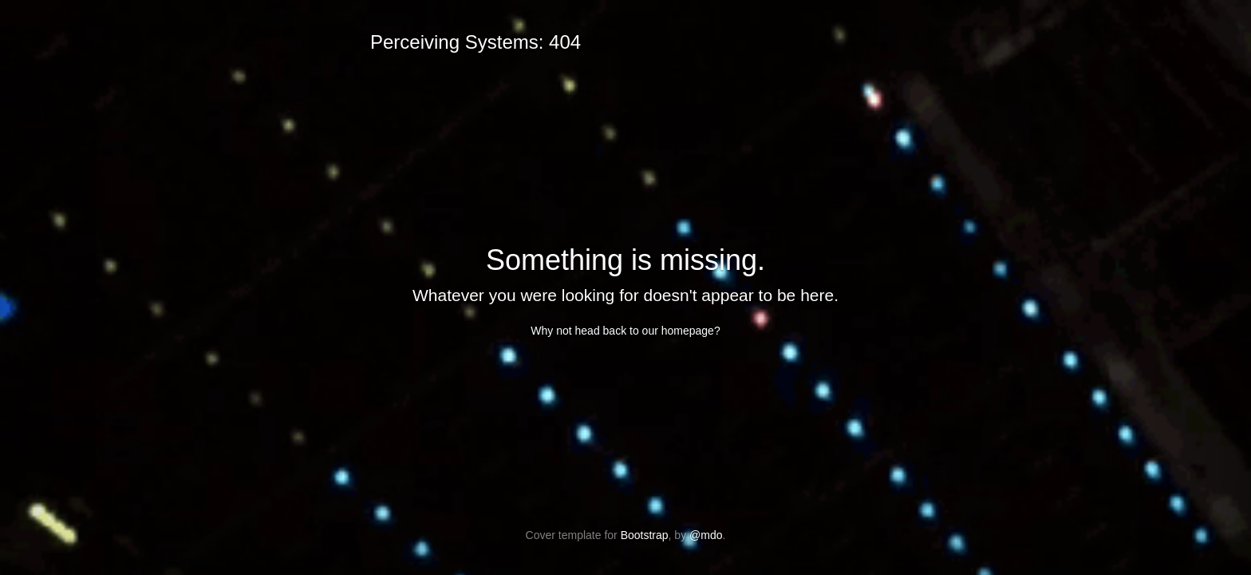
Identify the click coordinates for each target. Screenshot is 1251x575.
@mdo (705, 535)
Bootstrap (645, 535)
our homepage (678, 330)
